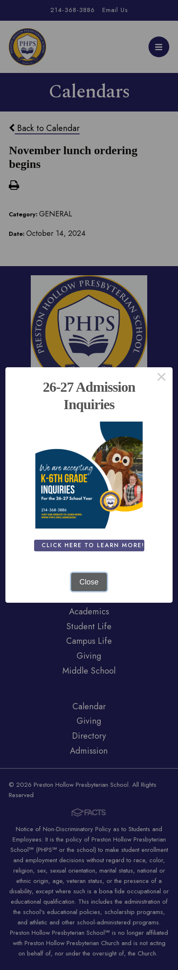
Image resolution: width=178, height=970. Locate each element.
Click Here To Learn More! (93, 545)
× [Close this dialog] (161, 378)
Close (89, 582)
